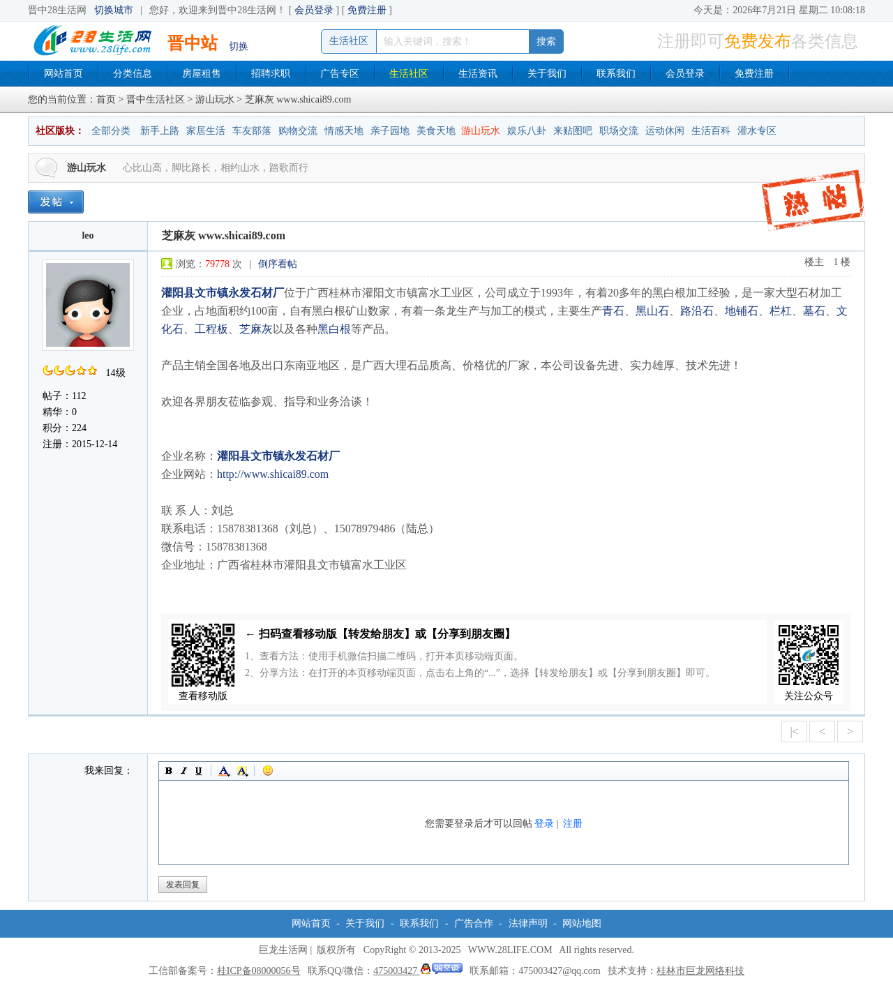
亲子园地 (390, 131)
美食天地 (436, 131)
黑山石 (652, 311)
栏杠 (781, 311)
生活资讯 (477, 73)
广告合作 (473, 923)
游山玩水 (214, 99)
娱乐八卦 (526, 131)
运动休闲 (664, 131)
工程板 (211, 329)
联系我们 (616, 73)
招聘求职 (270, 73)
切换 (238, 46)
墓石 (814, 311)
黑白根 (334, 329)
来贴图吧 (572, 131)
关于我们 (546, 73)
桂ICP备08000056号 (259, 971)
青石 (613, 311)
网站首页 (63, 73)
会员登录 (313, 10)
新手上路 (159, 131)
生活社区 (408, 73)
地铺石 (741, 311)
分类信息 (132, 73)
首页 (106, 99)
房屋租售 (201, 73)
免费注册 (367, 10)
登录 (544, 823)
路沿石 (697, 311)
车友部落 (251, 131)
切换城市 (113, 10)
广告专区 (339, 73)
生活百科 (710, 131)
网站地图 (581, 923)
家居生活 (205, 131)
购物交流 (297, 131)
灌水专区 (756, 131)
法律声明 (528, 923)
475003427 (418, 971)
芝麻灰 (256, 329)
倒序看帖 (277, 264)
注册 (573, 823)
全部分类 (110, 131)
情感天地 (343, 131)
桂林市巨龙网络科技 (700, 971)
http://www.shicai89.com (273, 474)
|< (794, 731)
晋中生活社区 (155, 99)
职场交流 (618, 131)
